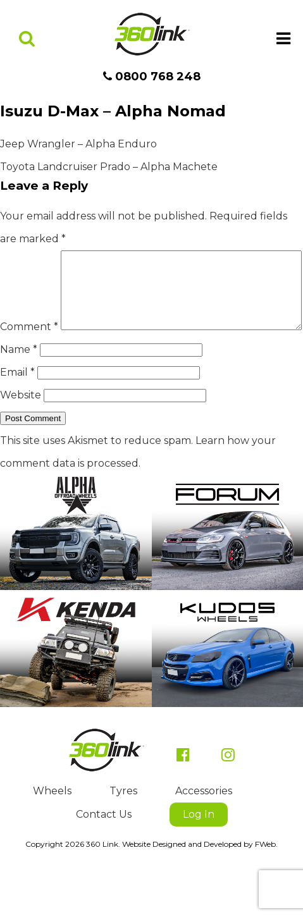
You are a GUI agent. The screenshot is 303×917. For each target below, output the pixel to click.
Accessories (203, 829)
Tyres (123, 829)
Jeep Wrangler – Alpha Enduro (78, 144)
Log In (198, 852)
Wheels (52, 829)
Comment (29, 261)
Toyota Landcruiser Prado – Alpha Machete (109, 167)
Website (20, 433)
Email (17, 410)
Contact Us (104, 852)
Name (18, 387)
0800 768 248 (152, 76)
